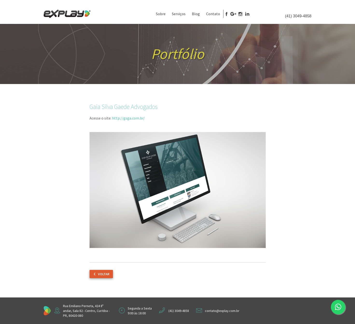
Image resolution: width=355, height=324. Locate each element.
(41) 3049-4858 (298, 16)
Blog (196, 13)
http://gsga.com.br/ (128, 118)
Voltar (103, 274)
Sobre (161, 13)
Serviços (179, 13)
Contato (213, 13)
